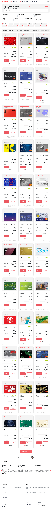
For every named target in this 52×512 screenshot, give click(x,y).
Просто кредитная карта (25, 140)
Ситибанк (16, 26)
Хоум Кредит (44, 26)
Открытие (5, 26)
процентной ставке (19, 30)
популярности (11, 30)
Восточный (32, 26)
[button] (1, 470)
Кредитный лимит (5, 14)
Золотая (38, 312)
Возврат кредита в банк (41, 492)
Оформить (6, 60)
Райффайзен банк (37, 23)
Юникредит (10, 26)
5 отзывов (30, 293)
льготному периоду (36, 30)
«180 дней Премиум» (8, 244)
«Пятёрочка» (6, 312)
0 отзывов (46, 48)
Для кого (4, 18)
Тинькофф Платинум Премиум (42, 34)
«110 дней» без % (23, 382)
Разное (40, 18)
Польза (37, 416)
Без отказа (15, 492)
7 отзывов (30, 83)
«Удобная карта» (23, 244)
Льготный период (21, 14)
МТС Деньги (38, 106)
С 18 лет (3, 485)
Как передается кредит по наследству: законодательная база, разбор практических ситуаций (43, 495)
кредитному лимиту (27, 30)
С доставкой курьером (17, 487)
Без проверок (16, 490)
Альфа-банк (17, 23)
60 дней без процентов (8, 106)
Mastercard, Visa (39, 209)
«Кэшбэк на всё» (7, 140)
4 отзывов (30, 327)
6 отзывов (14, 293)
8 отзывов (30, 396)
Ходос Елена (27, 456)
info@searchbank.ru (30, 500)
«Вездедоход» (23, 68)
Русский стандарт (24, 23)
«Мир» (21, 416)
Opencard (38, 244)
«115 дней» (22, 209)
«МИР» (21, 312)
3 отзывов (14, 83)
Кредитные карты (38, 14)
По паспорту (4, 492)
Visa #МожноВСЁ (7, 347)
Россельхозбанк (44, 23)
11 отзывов (46, 155)
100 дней (5, 416)
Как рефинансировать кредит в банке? (43, 487)
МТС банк (30, 23)
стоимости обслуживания (45, 30)
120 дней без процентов (25, 347)
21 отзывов (30, 48)
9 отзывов (14, 396)
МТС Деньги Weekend (24, 106)
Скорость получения (30, 18)
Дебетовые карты (5, 496)
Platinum (38, 140)
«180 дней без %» (7, 175)
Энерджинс (38, 347)
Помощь (48, 1)
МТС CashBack (7, 382)
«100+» (21, 175)
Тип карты (16, 18)
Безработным (4, 490)
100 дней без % (7, 34)
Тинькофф (11, 23)
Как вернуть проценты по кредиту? (31, 492)
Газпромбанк (38, 26)
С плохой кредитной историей (18, 485)
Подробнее (13, 60)
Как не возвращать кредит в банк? (31, 485)
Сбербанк (27, 26)
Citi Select (38, 382)
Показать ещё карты (25, 451)
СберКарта (6, 68)
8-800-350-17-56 (41, 500)
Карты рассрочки (16, 496)
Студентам (3, 487)
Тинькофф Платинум (24, 34)
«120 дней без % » (39, 175)
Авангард (21, 26)
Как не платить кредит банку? (42, 485)
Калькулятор (4, 493)
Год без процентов (40, 68)
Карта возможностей (8, 209)
